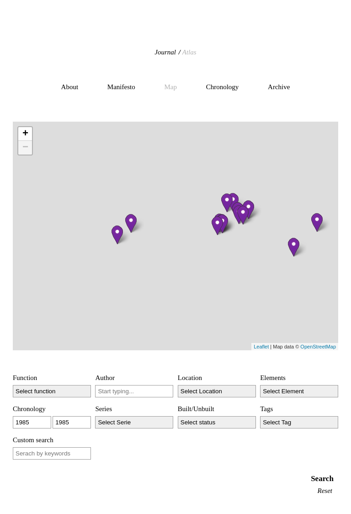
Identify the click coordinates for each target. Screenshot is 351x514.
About (70, 87)
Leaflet (261, 346)
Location (190, 377)
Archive (279, 87)
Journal (165, 52)
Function (25, 377)
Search (322, 478)
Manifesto (121, 87)
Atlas (189, 52)
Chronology (222, 87)
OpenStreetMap (318, 346)
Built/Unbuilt (196, 408)
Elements (273, 377)
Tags (266, 408)
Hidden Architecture (175, 30)
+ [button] (25, 134)
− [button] (25, 148)
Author (105, 377)
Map (170, 87)
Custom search (33, 440)
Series (103, 408)
